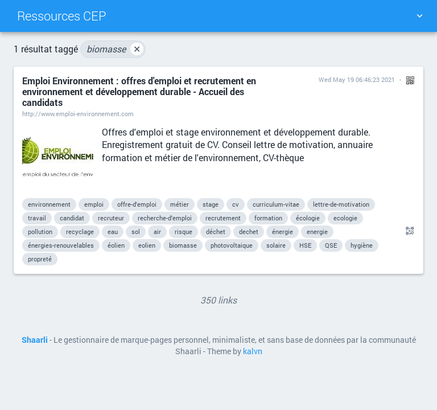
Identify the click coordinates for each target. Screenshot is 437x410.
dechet (248, 231)
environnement (49, 204)
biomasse (114, 49)
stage (210, 204)
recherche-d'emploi (165, 218)
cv (235, 204)
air (157, 231)
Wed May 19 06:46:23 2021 (357, 79)
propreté (40, 259)
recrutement (223, 218)
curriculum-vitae (276, 204)
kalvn (252, 351)
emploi (94, 204)
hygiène (362, 245)
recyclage (80, 231)
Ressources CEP (61, 15)
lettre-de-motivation (341, 204)
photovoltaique (232, 245)
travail (37, 218)
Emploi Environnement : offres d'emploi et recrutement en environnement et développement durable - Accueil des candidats (139, 91)
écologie (308, 218)
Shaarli (35, 340)
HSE (305, 245)
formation (268, 218)
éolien (116, 245)
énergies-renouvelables (61, 245)
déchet (215, 231)
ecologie (345, 218)
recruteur (111, 218)
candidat (72, 218)
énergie (282, 231)
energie (317, 231)
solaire (276, 245)
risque (183, 231)
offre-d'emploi (136, 204)
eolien (146, 245)
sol (135, 231)
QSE (331, 245)
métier (179, 204)
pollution (40, 231)
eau (113, 231)
